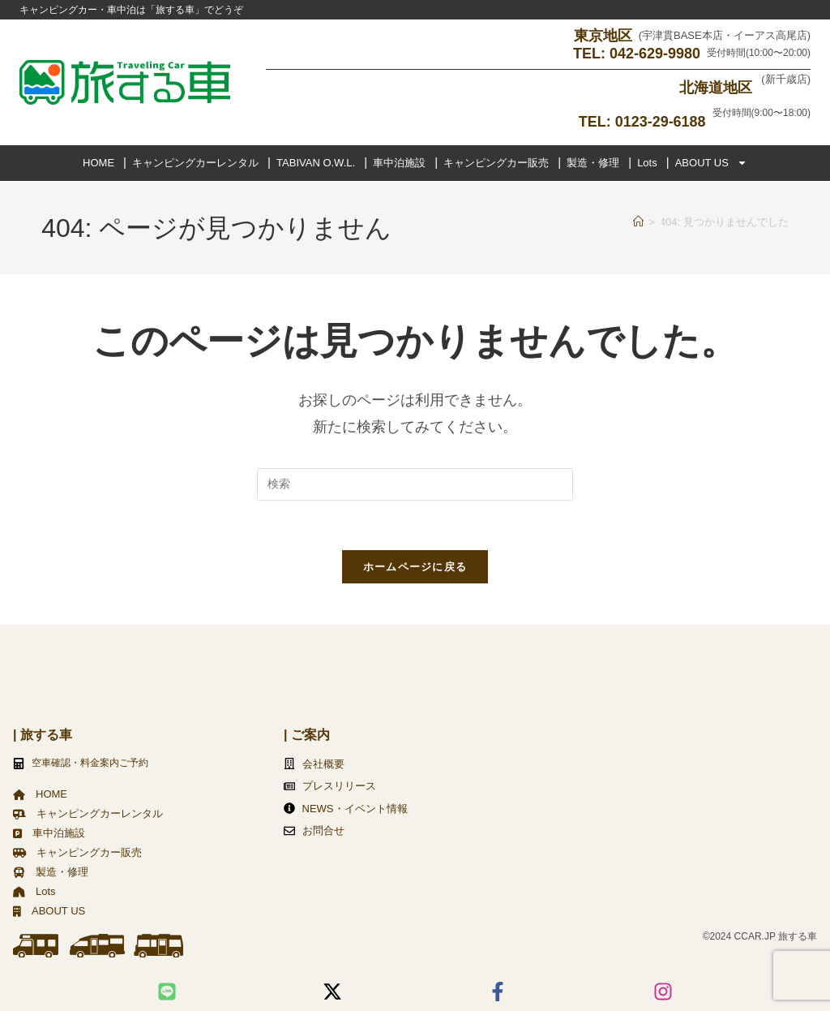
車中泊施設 (399, 162)
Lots (647, 162)
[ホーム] (638, 221)
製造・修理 (593, 162)
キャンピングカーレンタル (195, 162)
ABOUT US (711, 162)
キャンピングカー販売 (496, 162)
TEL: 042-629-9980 (636, 53)
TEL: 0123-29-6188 (642, 121)
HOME (98, 162)
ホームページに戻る (415, 566)
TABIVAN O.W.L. (315, 162)
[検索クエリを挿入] (415, 483)
